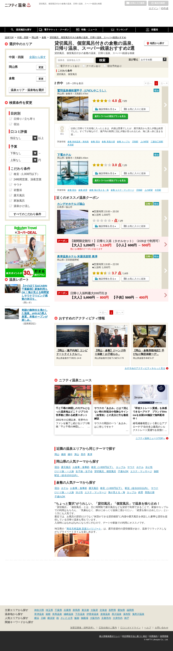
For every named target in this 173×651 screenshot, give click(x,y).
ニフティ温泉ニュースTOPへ (150, 438)
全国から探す (37, 57)
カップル (121, 467)
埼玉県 (49, 610)
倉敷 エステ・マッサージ (122, 190)
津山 (76, 454)
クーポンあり (93, 66)
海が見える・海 (116, 492)
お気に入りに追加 (137, 109)
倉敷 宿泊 (95, 141)
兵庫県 (67, 610)
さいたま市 (67, 618)
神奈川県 (39, 610)
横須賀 (51, 618)
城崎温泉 (68, 614)
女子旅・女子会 (84, 471)
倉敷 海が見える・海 (98, 190)
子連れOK (123, 471)
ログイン (153, 8)
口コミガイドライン (130, 628)
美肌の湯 (149, 492)
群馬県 (76, 610)
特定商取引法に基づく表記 (134, 636)
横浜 (36, 618)
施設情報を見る (107, 109)
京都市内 (106, 618)
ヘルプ (147, 628)
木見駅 (70, 145)
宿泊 (56, 467)
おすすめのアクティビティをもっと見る (145, 368)
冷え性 (149, 467)
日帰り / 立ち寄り (24, 118)
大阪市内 (95, 618)
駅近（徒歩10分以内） (66, 475)
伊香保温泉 (92, 614)
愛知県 (121, 610)
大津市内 (117, 618)
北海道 (103, 610)
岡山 (56, 454)
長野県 (112, 610)
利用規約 (153, 636)
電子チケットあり (70, 66)
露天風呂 (66, 467)
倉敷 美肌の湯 (108, 141)
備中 (70, 454)
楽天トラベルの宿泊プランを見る (110, 116)
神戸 (126, 618)
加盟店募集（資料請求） (82, 628)
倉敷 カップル (123, 141)
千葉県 (58, 610)
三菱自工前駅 (157, 141)
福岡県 (130, 610)
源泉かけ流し (22, 206)
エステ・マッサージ (141, 471)
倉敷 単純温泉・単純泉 (78, 141)
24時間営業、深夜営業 (28, 179)
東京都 (85, 610)
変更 (41, 67)
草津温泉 (39, 614)
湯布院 (126, 614)
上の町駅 (144, 141)
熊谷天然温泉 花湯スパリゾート (84, 528)
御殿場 (84, 618)
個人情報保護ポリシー (109, 636)
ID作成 (164, 8)
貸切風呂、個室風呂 (105, 471)
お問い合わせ (161, 628)
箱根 (48, 614)
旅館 (156, 471)
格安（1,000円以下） (102, 467)
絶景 (140, 492)
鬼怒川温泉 (138, 614)
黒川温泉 (116, 614)
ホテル (140, 467)
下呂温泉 (80, 614)
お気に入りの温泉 (136, 3)
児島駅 (135, 141)
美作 (83, 454)
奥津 (89, 454)
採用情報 (164, 636)
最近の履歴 (158, 3)
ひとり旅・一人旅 (64, 471)
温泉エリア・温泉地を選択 (27, 89)
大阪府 (94, 610)
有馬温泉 (57, 614)
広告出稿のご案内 (108, 628)
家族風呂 (19, 200)
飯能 (76, 618)
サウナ (131, 467)
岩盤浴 (18, 190)
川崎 (43, 618)
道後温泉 (105, 614)
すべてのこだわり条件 (27, 214)
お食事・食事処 (80, 467)
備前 (63, 454)
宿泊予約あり (114, 66)
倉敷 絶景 (82, 190)
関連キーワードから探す (19, 622)
